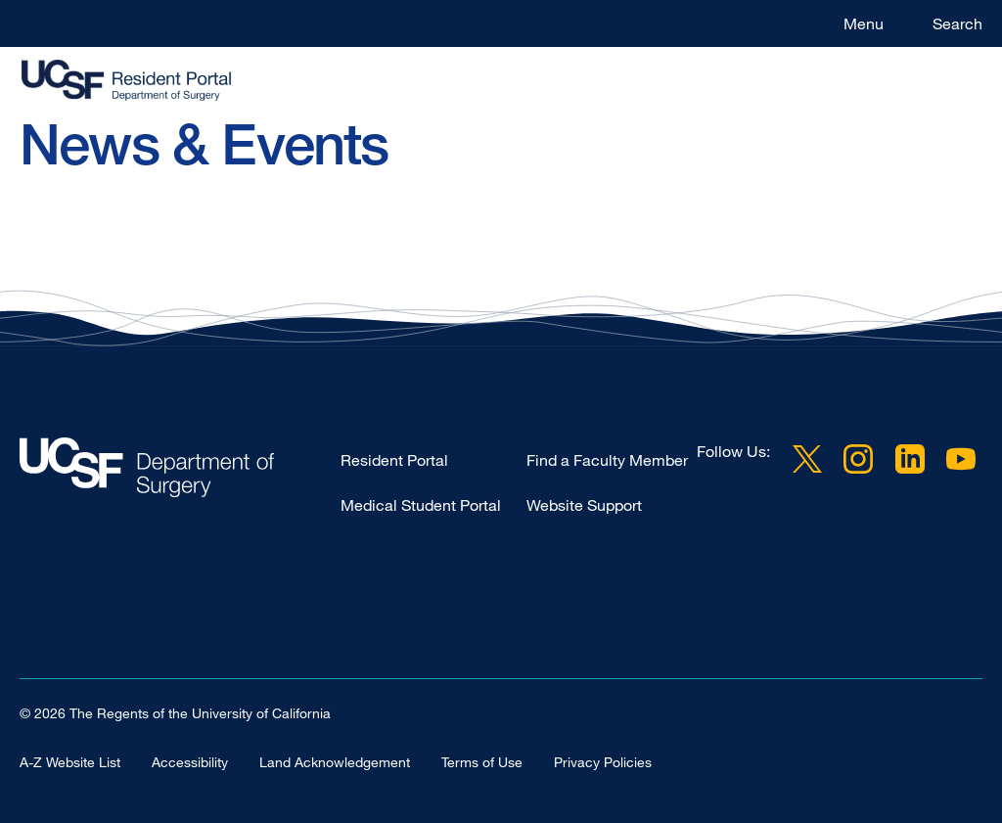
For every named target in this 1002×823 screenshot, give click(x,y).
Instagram (858, 458)
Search (957, 23)
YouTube (960, 458)
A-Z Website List (70, 762)
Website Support (584, 505)
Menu (863, 23)
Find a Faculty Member (607, 460)
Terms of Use (482, 762)
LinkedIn (910, 458)
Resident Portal (394, 460)
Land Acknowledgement (334, 762)
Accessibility (190, 762)
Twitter (807, 458)
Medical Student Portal (421, 505)
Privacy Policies (603, 762)
